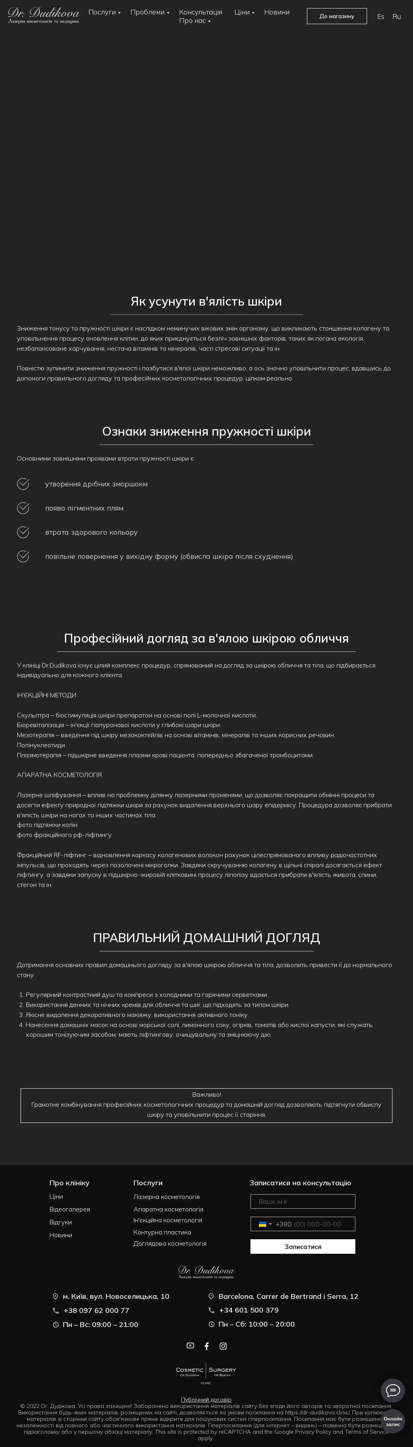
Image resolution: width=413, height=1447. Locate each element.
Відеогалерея (70, 1209)
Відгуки (61, 1222)
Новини (277, 12)
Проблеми (147, 12)
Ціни (242, 12)
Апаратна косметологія (168, 1209)
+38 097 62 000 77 (96, 1310)
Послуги (102, 12)
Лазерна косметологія (166, 1197)
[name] (302, 1201)
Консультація (200, 12)
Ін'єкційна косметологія (167, 1220)
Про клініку (70, 1182)
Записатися (302, 1246)
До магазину (337, 16)
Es (380, 16)
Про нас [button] (192, 20)
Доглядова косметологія (169, 1243)
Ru (396, 16)
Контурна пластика (162, 1232)
